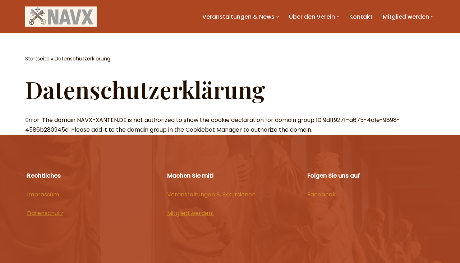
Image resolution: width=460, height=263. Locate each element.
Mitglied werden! (190, 213)
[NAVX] (61, 16)
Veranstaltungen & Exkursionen (211, 194)
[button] (277, 16)
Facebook (321, 194)
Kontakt (361, 17)
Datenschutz (45, 213)
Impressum (43, 194)
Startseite (37, 58)
